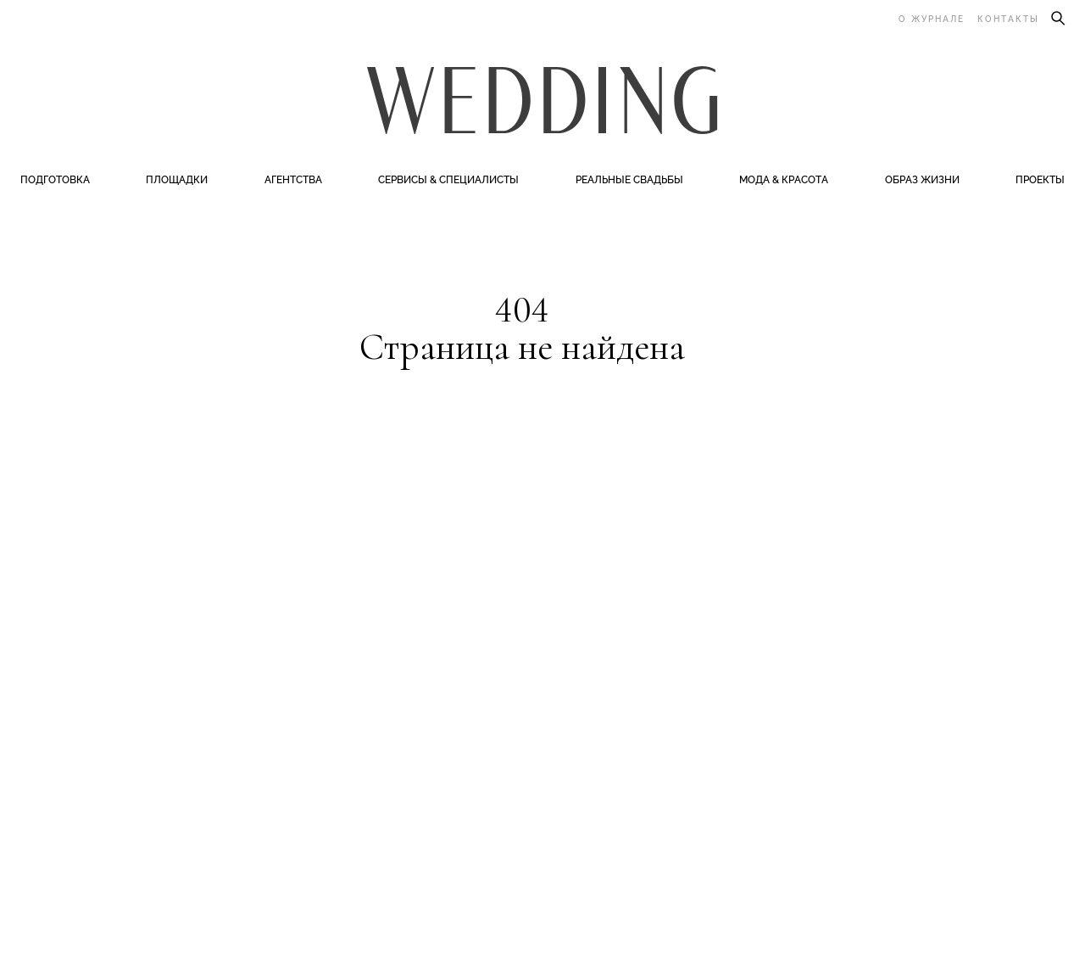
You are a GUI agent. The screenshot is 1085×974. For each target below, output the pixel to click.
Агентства (293, 180)
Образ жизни (922, 180)
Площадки (177, 180)
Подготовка (55, 180)
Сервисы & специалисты (448, 180)
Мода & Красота (783, 180)
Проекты (1040, 180)
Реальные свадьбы (629, 180)
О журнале (932, 19)
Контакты (1008, 19)
